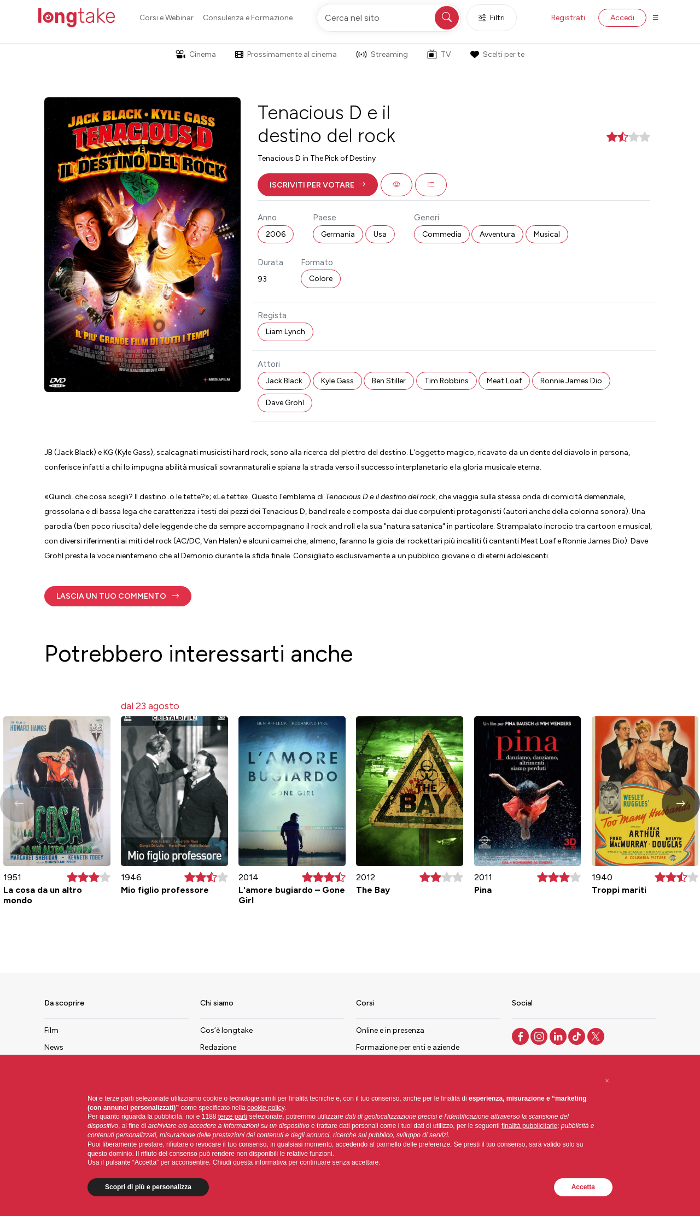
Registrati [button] (568, 17)
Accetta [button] (583, 1187)
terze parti (232, 1116)
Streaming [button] (382, 54)
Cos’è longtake (226, 1030)
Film (51, 1030)
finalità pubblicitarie (529, 1126)
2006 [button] (275, 234)
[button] (318, 184)
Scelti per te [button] (497, 54)
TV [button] (439, 54)
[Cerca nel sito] (389, 18)
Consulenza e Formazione (248, 17)
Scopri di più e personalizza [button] (148, 1187)
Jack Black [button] (284, 380)
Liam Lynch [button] (285, 331)
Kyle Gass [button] (337, 380)
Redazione (218, 1047)
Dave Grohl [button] (285, 402)
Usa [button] (380, 234)
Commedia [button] (442, 234)
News (53, 1047)
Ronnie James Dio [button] (571, 380)
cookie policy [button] (265, 1108)
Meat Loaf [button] (504, 380)
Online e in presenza (390, 1030)
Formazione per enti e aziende (407, 1047)
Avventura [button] (497, 234)
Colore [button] (320, 278)
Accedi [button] (622, 17)
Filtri (492, 18)
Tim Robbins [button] (446, 380)
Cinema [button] (196, 54)
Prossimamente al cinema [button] (286, 54)
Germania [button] (338, 234)
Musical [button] (547, 234)
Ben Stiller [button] (389, 380)
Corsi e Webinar (166, 17)
